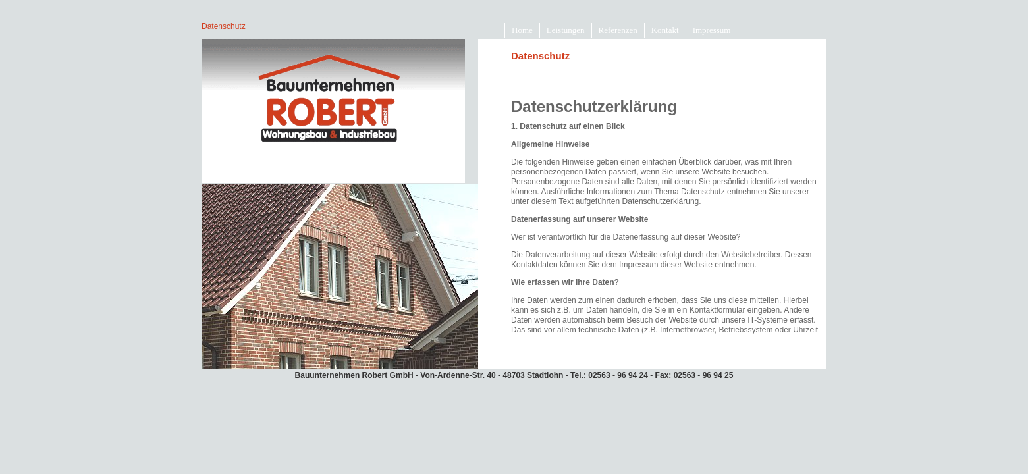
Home (522, 30)
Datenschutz (224, 26)
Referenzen (618, 30)
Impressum (712, 30)
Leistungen (566, 30)
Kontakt (665, 30)
